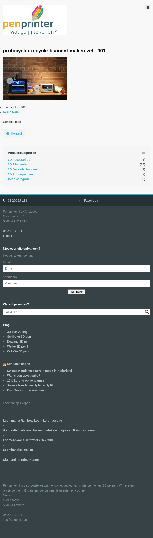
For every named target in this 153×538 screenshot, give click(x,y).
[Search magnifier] (147, 312)
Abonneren (76, 291)
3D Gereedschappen (22, 169)
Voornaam (10, 277)
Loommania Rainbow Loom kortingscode (32, 420)
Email (7, 262)
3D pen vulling (17, 332)
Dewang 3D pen (18, 341)
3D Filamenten (18, 164)
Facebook (91, 200)
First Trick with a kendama (26, 390)
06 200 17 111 (17, 200)
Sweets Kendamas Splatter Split (30, 385)
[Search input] (74, 312)
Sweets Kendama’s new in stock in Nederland (39, 371)
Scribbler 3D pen (19, 336)
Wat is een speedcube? (23, 375)
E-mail (7, 236)
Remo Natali (11, 112)
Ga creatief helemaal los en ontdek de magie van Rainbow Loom (49, 430)
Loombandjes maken (18, 449)
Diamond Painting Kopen (21, 459)
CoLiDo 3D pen (18, 351)
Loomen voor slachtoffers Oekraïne (28, 440)
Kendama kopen (18, 364)
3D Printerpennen (20, 174)
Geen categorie (19, 179)
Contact (16, 133)
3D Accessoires (19, 159)
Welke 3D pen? (17, 346)
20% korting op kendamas (25, 380)
